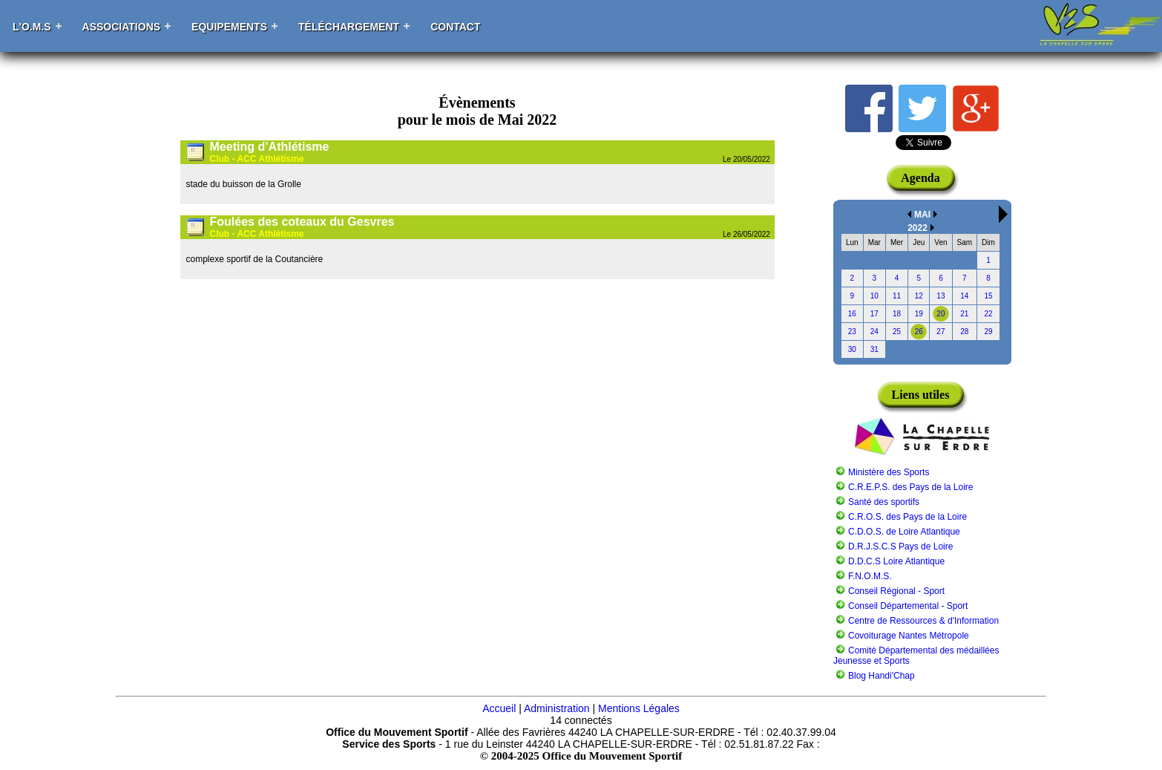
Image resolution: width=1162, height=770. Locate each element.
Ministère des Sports (888, 472)
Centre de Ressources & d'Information (923, 621)
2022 (917, 228)
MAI (922, 214)
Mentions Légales (639, 708)
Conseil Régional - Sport (896, 591)
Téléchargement (348, 27)
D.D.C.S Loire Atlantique (896, 561)
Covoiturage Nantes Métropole (908, 635)
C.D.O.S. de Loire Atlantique (904, 531)
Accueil (499, 708)
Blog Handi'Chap (881, 676)
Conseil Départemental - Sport (908, 606)
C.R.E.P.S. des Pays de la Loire (911, 487)
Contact (455, 27)
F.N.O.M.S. (870, 576)
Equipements (229, 27)
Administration (557, 708)
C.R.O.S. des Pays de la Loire (907, 517)
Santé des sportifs (883, 502)
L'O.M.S (32, 27)
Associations (121, 27)
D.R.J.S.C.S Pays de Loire (900, 546)
